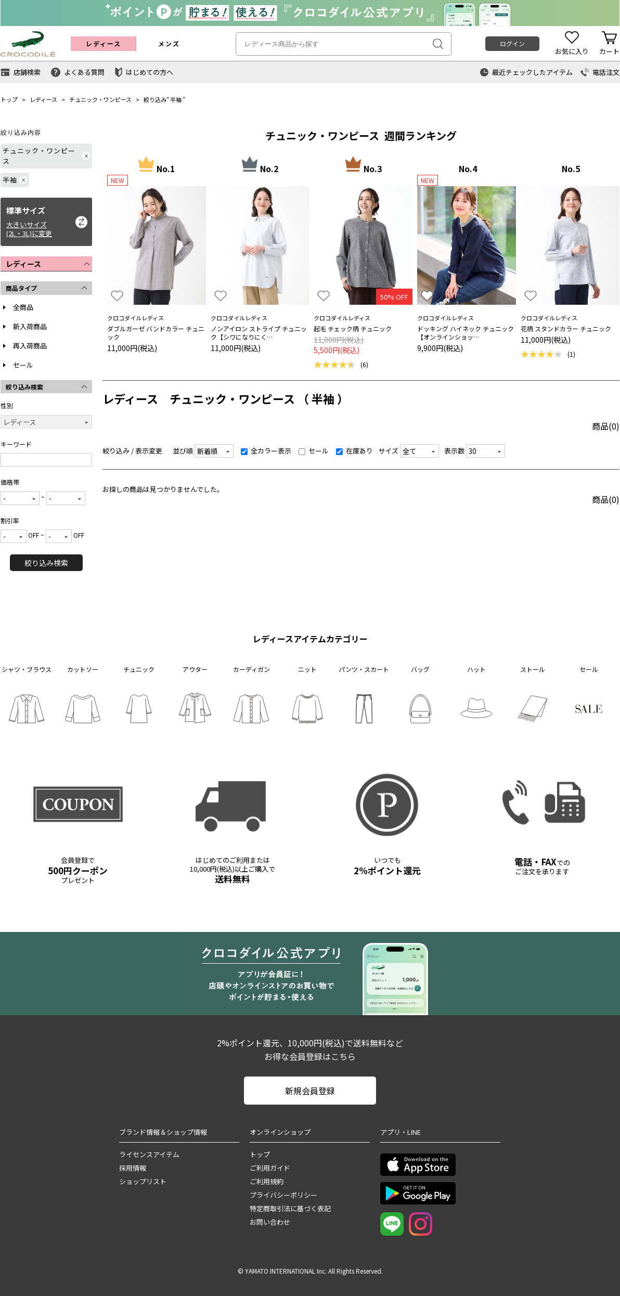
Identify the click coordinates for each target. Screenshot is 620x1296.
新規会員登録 (310, 1090)
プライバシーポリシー (283, 1195)
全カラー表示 (266, 451)
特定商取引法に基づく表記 (290, 1208)
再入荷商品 (30, 346)
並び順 (183, 451)
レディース (43, 99)
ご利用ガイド (270, 1168)
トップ (9, 99)
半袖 (176, 99)
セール (23, 365)
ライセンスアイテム (149, 1154)
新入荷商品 (30, 326)
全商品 (23, 307)
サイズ (388, 451)
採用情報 (132, 1168)
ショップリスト (142, 1181)
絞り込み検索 (46, 563)
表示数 (454, 451)
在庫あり (354, 451)
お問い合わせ (270, 1222)
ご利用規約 (266, 1181)
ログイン (512, 43)
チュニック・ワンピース (100, 99)
